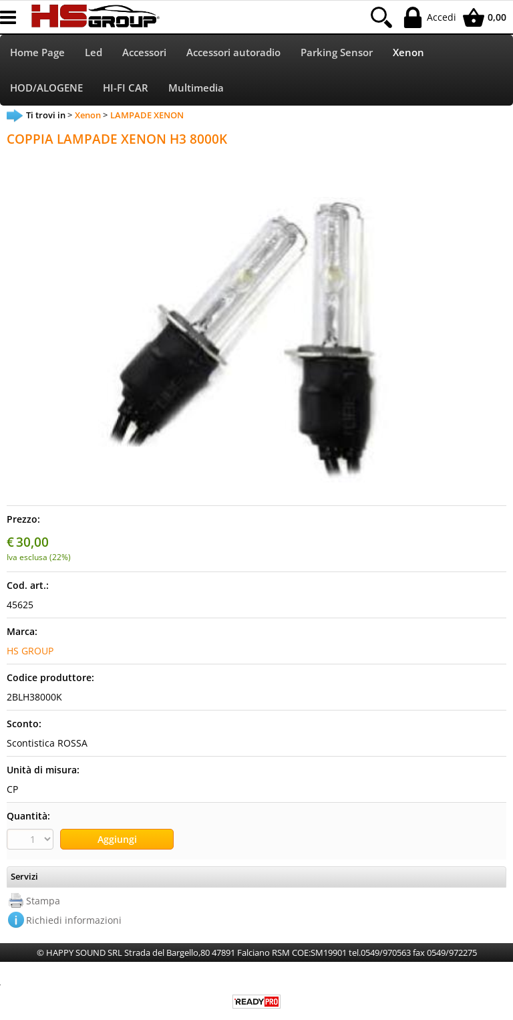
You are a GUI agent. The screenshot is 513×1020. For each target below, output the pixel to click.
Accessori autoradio (233, 52)
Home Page (37, 52)
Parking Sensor (337, 52)
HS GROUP (30, 650)
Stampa (43, 900)
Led (93, 52)
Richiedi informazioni (74, 920)
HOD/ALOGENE (46, 88)
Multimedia (196, 88)
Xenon (408, 52)
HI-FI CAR (125, 88)
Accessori (144, 52)
